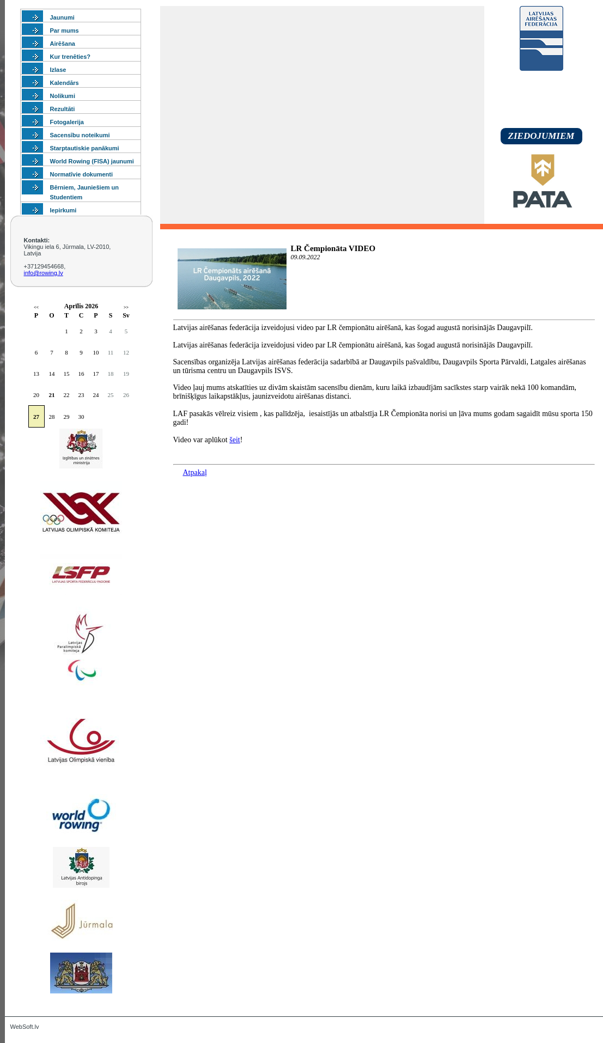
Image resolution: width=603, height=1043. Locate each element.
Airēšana (62, 43)
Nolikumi (62, 96)
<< (36, 307)
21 (52, 395)
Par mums (64, 30)
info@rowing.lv (43, 273)
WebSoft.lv (24, 1026)
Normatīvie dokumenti (81, 174)
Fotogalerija (67, 122)
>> (126, 307)
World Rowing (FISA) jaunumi (92, 161)
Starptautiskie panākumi (84, 148)
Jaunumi (62, 17)
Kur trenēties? (70, 56)
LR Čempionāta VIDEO (333, 248)
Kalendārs (64, 83)
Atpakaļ (195, 472)
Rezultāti (62, 109)
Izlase (58, 69)
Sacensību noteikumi (80, 135)
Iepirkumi (63, 210)
